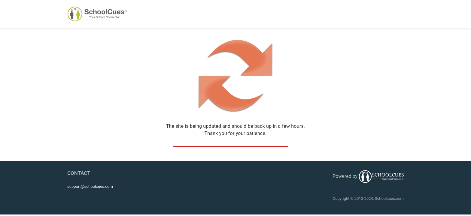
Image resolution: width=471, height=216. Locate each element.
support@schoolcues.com (90, 186)
